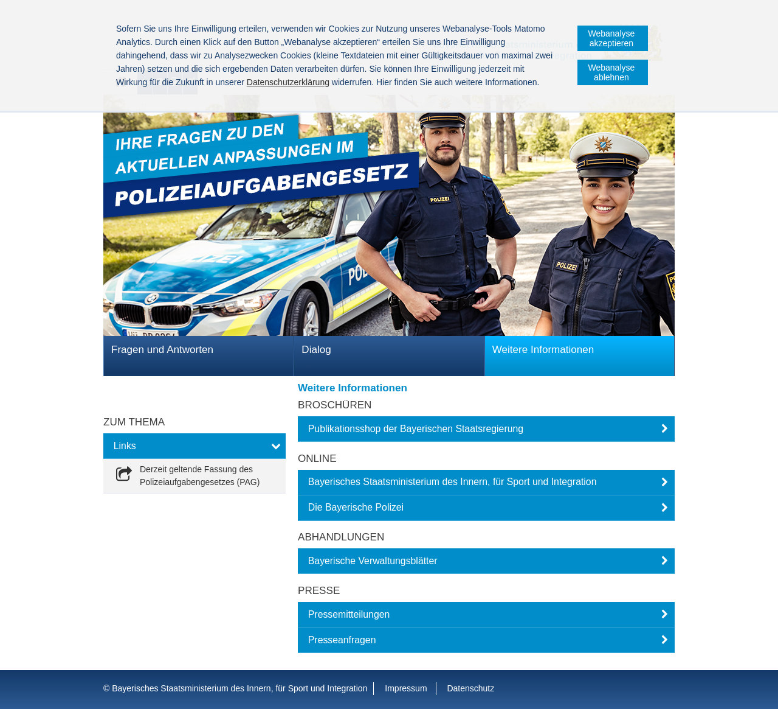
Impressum (406, 688)
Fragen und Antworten (162, 349)
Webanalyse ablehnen (611, 72)
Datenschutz (470, 688)
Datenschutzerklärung (288, 82)
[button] (486, 429)
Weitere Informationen (543, 349)
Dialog (316, 349)
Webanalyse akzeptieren (611, 38)
